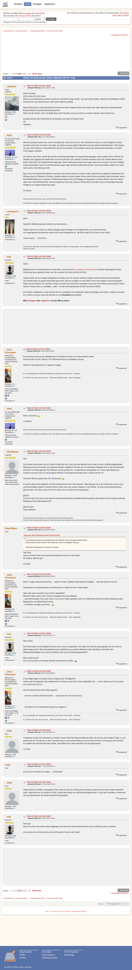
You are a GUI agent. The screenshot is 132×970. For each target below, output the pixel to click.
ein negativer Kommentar (84, 269)
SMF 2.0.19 (48, 911)
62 (16, 74)
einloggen (27, 13)
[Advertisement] (66, 53)
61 (14, 74)
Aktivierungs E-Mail (23, 16)
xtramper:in (12, 211)
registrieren (40, 13)
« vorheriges (115, 35)
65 (25, 74)
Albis (9, 730)
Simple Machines (66, 911)
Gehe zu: (100, 904)
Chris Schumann (10, 351)
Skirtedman (12, 451)
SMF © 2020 (56, 911)
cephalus (11, 86)
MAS (9, 135)
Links (22, 957)
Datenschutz (49, 957)
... (11, 74)
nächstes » (124, 35)
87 (30, 74)
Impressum (48, 954)
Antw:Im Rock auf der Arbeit (39, 86)
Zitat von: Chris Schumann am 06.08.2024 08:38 (42, 535)
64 (22, 74)
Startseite (25, 951)
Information (71, 951)
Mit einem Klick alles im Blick (120, 14)
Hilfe (22, 954)
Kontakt (46, 951)
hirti (9, 257)
